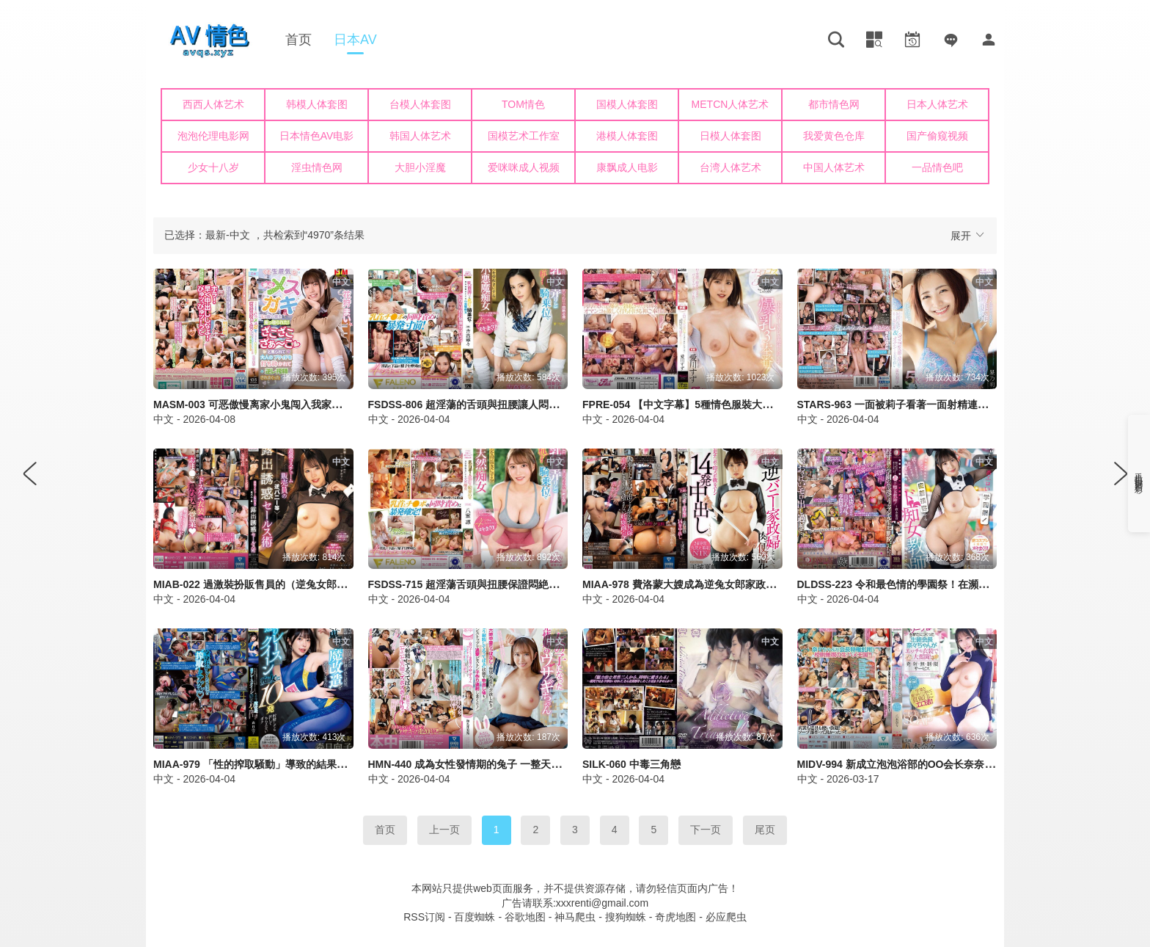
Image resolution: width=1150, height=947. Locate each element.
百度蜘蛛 (474, 917)
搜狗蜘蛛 (625, 917)
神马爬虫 (575, 917)
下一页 (705, 829)
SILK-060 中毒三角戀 (631, 764)
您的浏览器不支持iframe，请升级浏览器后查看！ (575, 139)
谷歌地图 (525, 917)
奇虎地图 (675, 917)
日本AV (355, 39)
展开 (968, 235)
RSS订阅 (424, 917)
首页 (298, 39)
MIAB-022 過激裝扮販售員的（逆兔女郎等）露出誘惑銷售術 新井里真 (313, 584)
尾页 (765, 829)
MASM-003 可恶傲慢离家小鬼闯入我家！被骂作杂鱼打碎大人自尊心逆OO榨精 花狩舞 (349, 404)
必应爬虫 (726, 917)
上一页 (444, 829)
